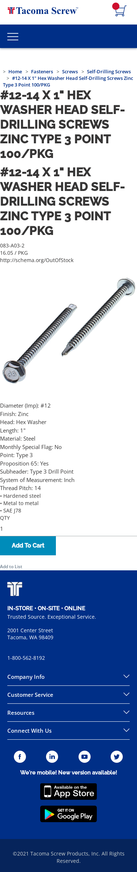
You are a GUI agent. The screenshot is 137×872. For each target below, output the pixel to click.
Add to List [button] (11, 566)
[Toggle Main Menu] (12, 36)
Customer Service (30, 694)
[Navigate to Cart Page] (121, 11)
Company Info (26, 676)
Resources (20, 712)
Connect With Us (29, 730)
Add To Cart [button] (28, 545)
